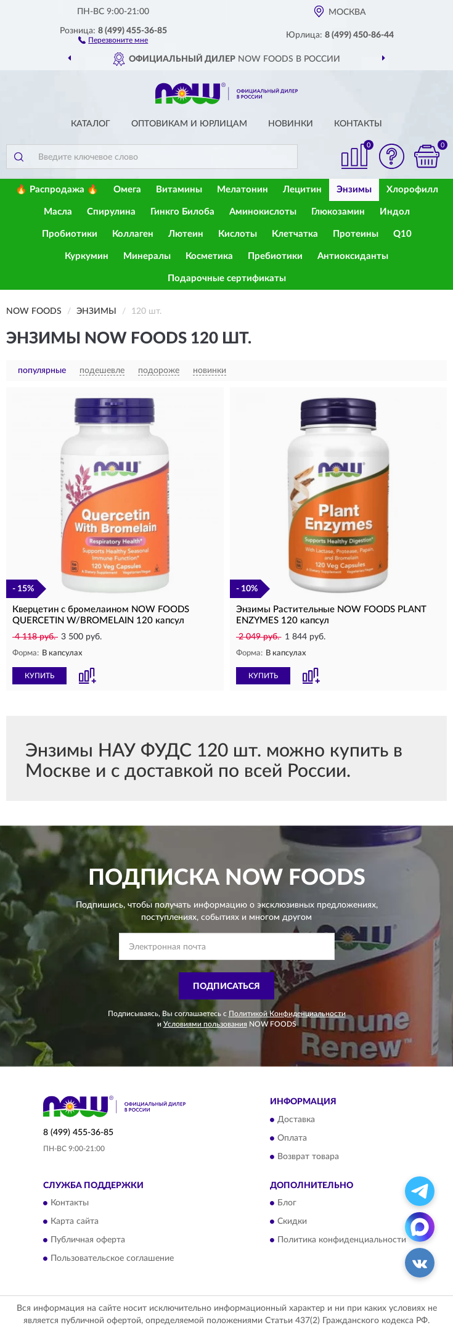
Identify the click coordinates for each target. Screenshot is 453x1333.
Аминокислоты (262, 211)
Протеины (355, 234)
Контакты (358, 124)
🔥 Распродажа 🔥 (57, 189)
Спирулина (111, 211)
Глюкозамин (338, 211)
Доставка (296, 1119)
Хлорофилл (412, 189)
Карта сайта (75, 1222)
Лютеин (185, 234)
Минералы (147, 256)
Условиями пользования (205, 1024)
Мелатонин (242, 189)
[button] (113, 39)
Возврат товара (308, 1156)
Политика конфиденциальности (341, 1240)
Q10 (402, 234)
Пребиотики (275, 256)
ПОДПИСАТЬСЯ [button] (226, 986)
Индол (395, 211)
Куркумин (86, 256)
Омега (127, 189)
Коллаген (132, 234)
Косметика (209, 256)
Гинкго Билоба (182, 211)
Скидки (292, 1222)
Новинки (290, 124)
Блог (286, 1203)
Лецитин (302, 189)
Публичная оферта (88, 1240)
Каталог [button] (90, 124)
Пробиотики (69, 234)
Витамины (179, 189)
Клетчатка (295, 234)
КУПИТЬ (39, 675)
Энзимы (354, 189)
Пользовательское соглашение (112, 1259)
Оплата (292, 1138)
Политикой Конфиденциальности (287, 1013)
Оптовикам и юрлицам (189, 124)
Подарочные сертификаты (227, 278)
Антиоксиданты (352, 256)
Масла (58, 211)
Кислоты (237, 234)
